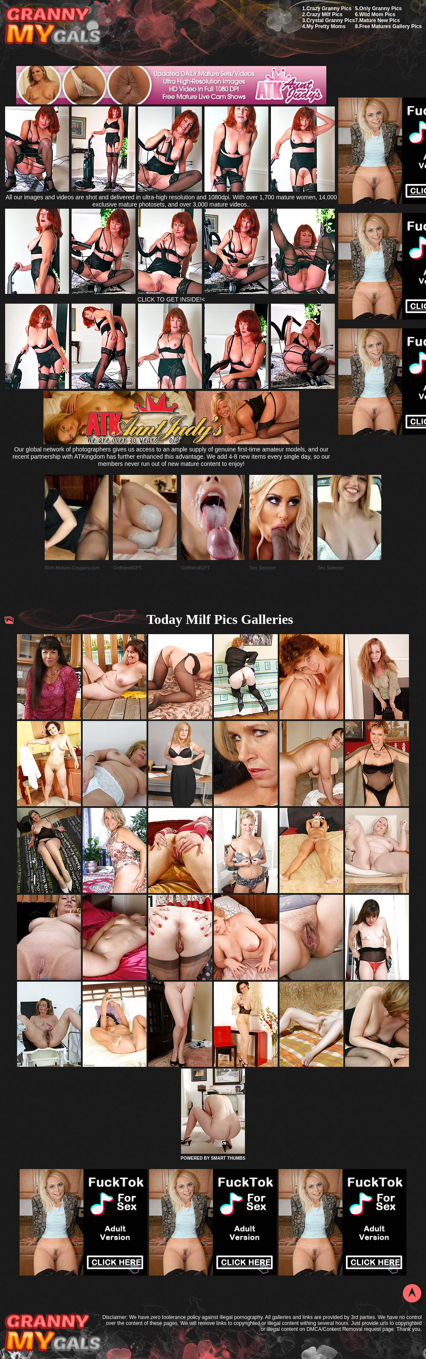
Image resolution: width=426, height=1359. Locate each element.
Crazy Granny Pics (328, 8)
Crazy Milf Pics (324, 14)
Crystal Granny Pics (330, 20)
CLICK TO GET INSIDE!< (171, 299)
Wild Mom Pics (377, 14)
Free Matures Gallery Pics (390, 26)
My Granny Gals (52, 26)
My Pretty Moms (325, 26)
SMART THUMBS (228, 1158)
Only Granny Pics (380, 8)
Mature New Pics (379, 20)
